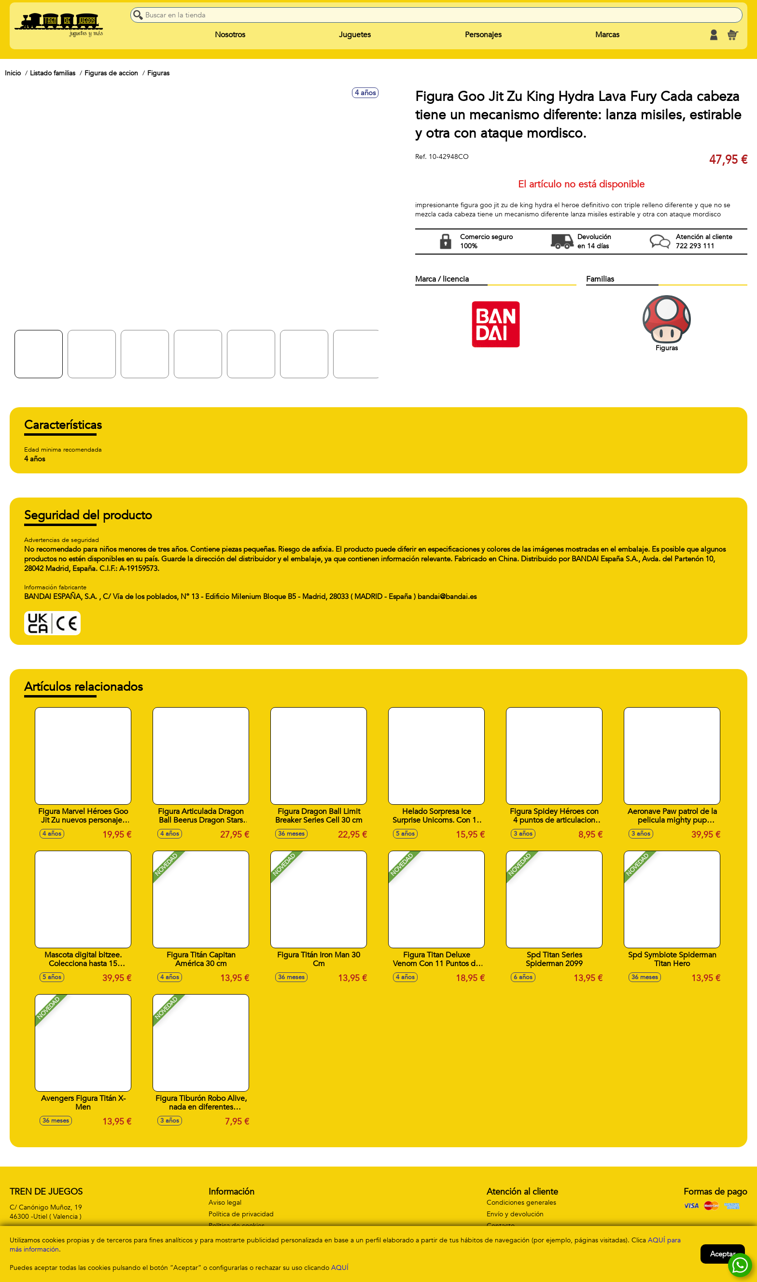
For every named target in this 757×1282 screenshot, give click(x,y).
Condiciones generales (521, 1202)
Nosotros (230, 34)
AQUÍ (340, 1267)
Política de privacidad (241, 1214)
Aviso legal (225, 1202)
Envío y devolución (515, 1214)
